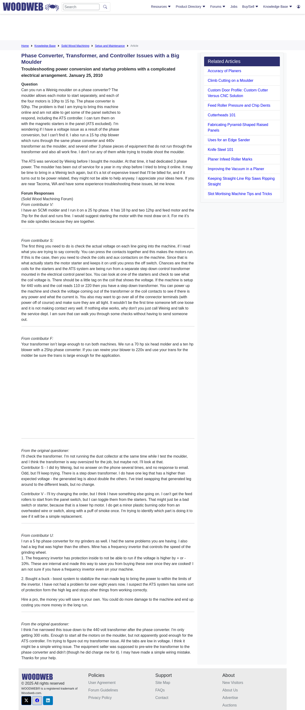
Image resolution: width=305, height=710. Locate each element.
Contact (161, 698)
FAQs (160, 690)
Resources (161, 6)
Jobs (234, 6)
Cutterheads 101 (222, 115)
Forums (218, 6)
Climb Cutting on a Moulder (231, 80)
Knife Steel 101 (221, 150)
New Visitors (232, 683)
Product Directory (191, 6)
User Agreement (102, 683)
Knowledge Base (277, 6)
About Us (230, 690)
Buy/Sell (250, 6)
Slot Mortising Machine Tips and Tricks (240, 194)
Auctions (229, 705)
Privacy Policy (100, 698)
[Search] (81, 7)
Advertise (230, 698)
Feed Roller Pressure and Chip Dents (239, 105)
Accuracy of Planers (224, 71)
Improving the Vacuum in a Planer (236, 169)
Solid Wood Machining (75, 45)
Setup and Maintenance (110, 45)
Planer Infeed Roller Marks (230, 159)
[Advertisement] (152, 28)
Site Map (162, 683)
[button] (26, 700)
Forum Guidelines (103, 690)
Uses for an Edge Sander (229, 140)
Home (25, 45)
